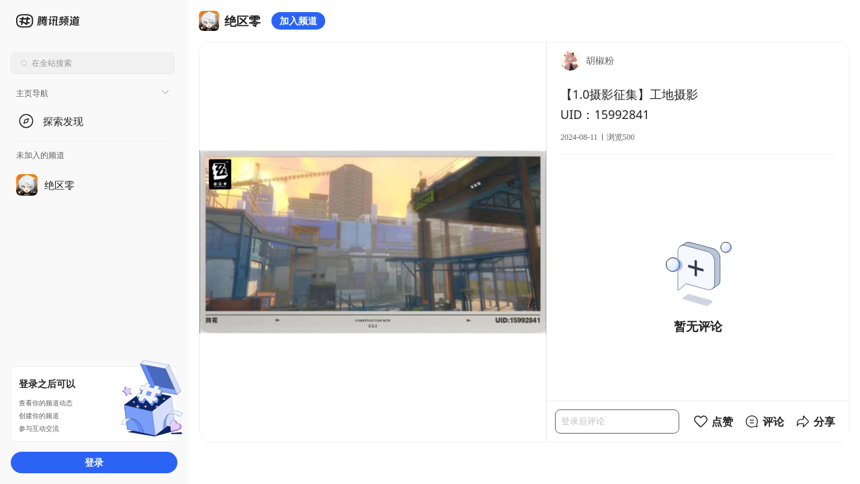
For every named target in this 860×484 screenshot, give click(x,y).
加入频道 (298, 20)
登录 (94, 462)
